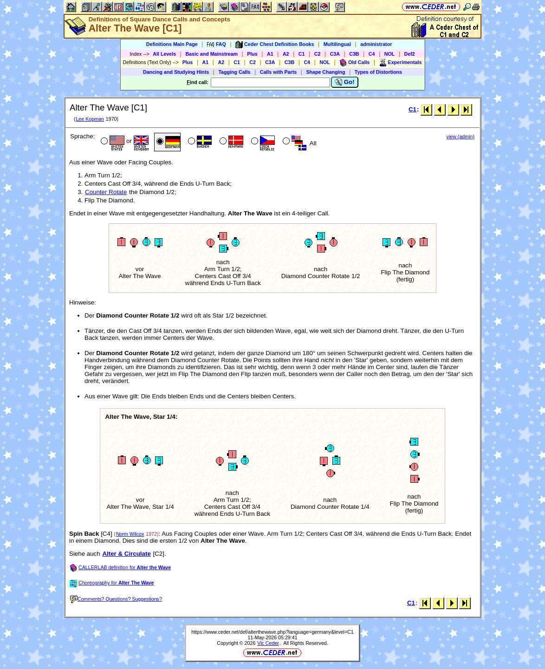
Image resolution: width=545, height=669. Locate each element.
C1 (301, 54)
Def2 (409, 54)
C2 (317, 54)
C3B (354, 54)
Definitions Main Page (172, 44)
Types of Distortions (378, 72)
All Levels (164, 54)
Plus (252, 54)
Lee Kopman (90, 119)
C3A (335, 54)
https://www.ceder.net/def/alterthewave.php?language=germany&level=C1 (272, 632)
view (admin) (460, 136)
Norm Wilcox (130, 534)
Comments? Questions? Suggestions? (116, 599)
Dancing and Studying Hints (176, 72)
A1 (270, 54)
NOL (389, 54)
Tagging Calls (234, 72)
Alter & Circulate (126, 553)
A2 (286, 54)
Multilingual (337, 44)
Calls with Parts (278, 72)
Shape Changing (325, 72)
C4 (372, 54)
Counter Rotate (106, 191)
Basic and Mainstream (211, 54)
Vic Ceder (268, 643)
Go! (345, 82)
